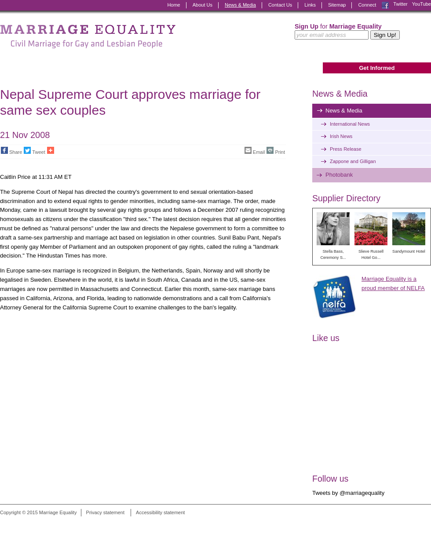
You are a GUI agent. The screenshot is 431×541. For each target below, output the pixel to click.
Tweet (34, 151)
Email (255, 151)
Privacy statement (105, 512)
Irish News (341, 136)
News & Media (240, 4)
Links (310, 4)
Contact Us (280, 4)
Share (11, 151)
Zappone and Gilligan (353, 161)
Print (276, 151)
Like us (326, 338)
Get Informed (376, 68)
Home (173, 4)
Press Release (346, 149)
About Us (202, 4)
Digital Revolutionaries (411, 524)
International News (350, 124)
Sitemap (337, 4)
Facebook (385, 5)
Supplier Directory (346, 198)
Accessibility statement (160, 512)
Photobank (339, 174)
